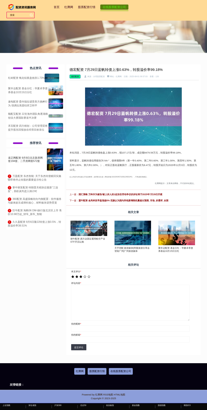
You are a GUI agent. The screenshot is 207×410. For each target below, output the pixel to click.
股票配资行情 (86, 7)
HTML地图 (119, 394)
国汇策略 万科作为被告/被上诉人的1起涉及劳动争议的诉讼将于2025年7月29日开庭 (120, 194)
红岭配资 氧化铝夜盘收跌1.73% (26, 78)
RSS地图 (108, 394)
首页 (57, 7)
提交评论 (78, 347)
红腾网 (68, 7)
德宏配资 (75, 76)
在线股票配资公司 (114, 7)
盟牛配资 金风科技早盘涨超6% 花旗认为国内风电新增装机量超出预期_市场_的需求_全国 (123, 200)
